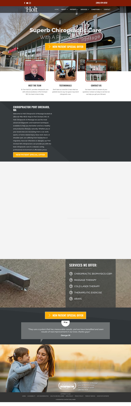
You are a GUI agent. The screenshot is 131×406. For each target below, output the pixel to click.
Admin (24, 396)
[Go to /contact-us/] (96, 77)
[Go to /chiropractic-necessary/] (91, 274)
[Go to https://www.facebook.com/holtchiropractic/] (25, 3)
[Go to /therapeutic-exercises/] (91, 293)
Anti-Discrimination (43, 396)
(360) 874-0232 (101, 2)
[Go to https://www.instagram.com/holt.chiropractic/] (30, 3)
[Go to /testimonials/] (65, 77)
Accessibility (31, 396)
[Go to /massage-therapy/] (91, 280)
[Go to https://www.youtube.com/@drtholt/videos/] (27, 3)
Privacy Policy (79, 396)
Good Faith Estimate (103, 396)
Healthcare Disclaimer (57, 396)
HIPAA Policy (69, 396)
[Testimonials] (65, 330)
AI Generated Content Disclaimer (65, 399)
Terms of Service (90, 396)
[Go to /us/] (35, 77)
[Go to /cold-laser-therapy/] (91, 287)
